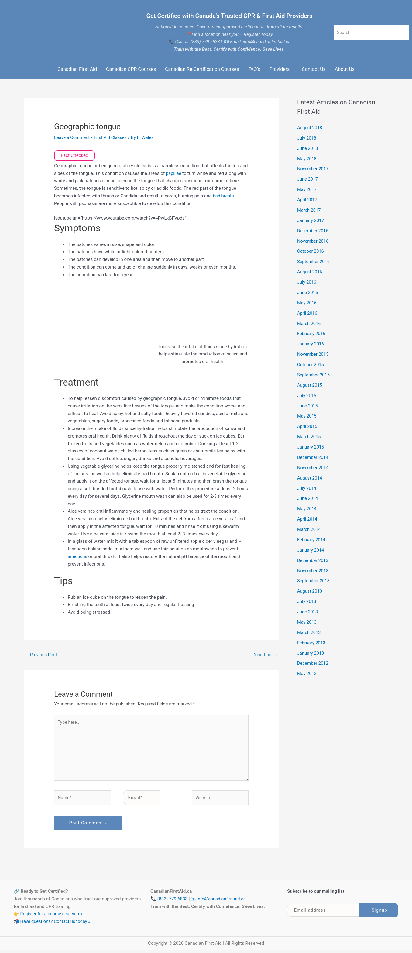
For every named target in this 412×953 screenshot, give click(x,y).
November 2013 (313, 569)
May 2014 (307, 507)
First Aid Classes (112, 137)
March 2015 (309, 435)
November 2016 (313, 240)
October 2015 (310, 363)
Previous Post (41, 654)
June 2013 (307, 610)
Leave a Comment (72, 137)
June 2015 (307, 404)
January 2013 (311, 651)
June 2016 (307, 292)
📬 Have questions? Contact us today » (53, 924)
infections (78, 556)
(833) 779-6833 (173, 901)
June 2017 (307, 179)
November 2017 (313, 169)
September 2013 (314, 579)
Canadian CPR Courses (131, 69)
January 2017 (311, 220)
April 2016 (307, 312)
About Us (345, 69)
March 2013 (309, 630)
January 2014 (311, 548)
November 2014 (313, 466)
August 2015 (310, 384)
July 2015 (307, 394)
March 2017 (309, 210)
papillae (174, 173)
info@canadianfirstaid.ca (222, 901)
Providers (279, 69)
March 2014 (309, 528)
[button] (281, 69)
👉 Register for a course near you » (49, 916)
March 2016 (309, 322)
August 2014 (310, 476)
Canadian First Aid (77, 69)
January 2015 (311, 446)
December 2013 (313, 558)
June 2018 (307, 148)
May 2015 (307, 415)
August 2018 (310, 127)
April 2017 (307, 199)
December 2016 (313, 230)
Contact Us (314, 69)
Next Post (265, 654)
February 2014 (311, 538)
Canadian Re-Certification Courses (202, 69)
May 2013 (307, 620)
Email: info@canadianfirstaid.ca (261, 41)
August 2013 (310, 589)
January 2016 (311, 343)
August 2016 (310, 271)
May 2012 (307, 671)
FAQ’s (254, 69)
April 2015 (307, 425)
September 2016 (314, 261)
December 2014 (313, 456)
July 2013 (307, 599)
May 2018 (307, 158)
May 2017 (307, 189)
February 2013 (311, 640)
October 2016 (310, 251)
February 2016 (311, 333)
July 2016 (307, 281)
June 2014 (307, 497)
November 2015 (313, 353)
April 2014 (307, 517)
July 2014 (307, 487)
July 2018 (307, 138)
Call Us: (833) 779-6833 (196, 41)
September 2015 (314, 374)
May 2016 (307, 302)
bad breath (223, 196)
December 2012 (313, 661)
